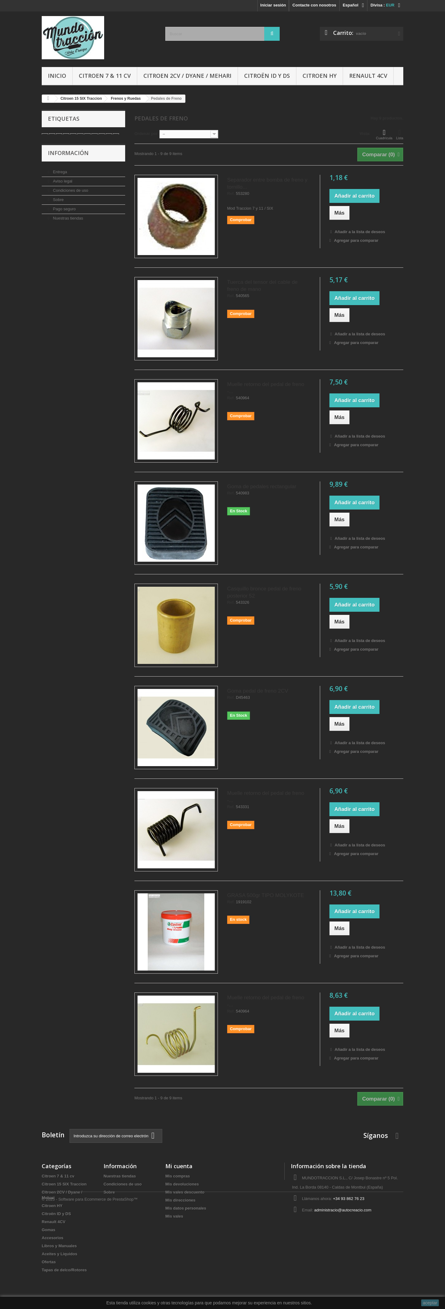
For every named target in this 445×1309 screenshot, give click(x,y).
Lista (399, 134)
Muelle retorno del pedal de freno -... (265, 387)
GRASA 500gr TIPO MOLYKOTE (265, 895)
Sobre (58, 205)
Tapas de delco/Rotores (64, 1270)
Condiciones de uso (70, 195)
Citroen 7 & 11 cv (105, 75)
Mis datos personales (185, 1208)
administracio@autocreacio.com (342, 1210)
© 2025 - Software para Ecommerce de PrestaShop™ (90, 1292)
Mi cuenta (179, 1166)
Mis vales (174, 1216)
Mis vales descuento (184, 1192)
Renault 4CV (368, 75)
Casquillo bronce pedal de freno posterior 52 (264, 592)
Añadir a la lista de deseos (359, 231)
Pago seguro (64, 214)
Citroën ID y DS (267, 75)
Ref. (231, 193)
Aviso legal (62, 186)
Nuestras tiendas (67, 223)
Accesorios (52, 1238)
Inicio (57, 75)
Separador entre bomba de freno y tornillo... (267, 183)
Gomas (48, 1229)
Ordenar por (146, 133)
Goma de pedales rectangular (261, 486)
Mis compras (177, 1176)
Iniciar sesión (273, 5)
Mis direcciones (180, 1200)
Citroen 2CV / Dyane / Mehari (187, 75)
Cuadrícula (384, 134)
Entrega (59, 177)
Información (68, 160)
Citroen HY (320, 75)
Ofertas (49, 1262)
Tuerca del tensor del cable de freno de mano (262, 285)
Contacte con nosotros (314, 5)
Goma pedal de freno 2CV (257, 691)
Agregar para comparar (356, 240)
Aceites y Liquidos (59, 1254)
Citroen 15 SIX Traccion (64, 1184)
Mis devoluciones (182, 1184)
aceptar (430, 1302)
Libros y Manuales (59, 1246)
